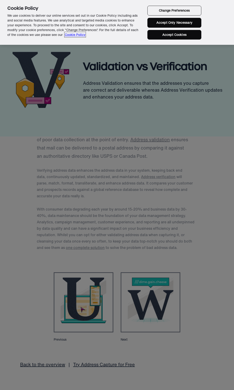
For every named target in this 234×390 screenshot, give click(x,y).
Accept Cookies (174, 34)
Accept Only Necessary (174, 22)
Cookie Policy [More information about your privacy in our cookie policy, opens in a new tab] (75, 34)
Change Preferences (174, 10)
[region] (117, 22)
